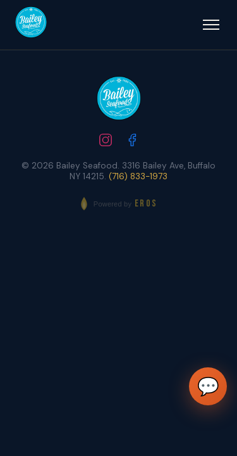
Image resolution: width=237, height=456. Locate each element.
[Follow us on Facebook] (132, 141)
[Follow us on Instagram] (105, 141)
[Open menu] (211, 24)
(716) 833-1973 (138, 176)
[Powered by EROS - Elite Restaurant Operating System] (118, 203)
